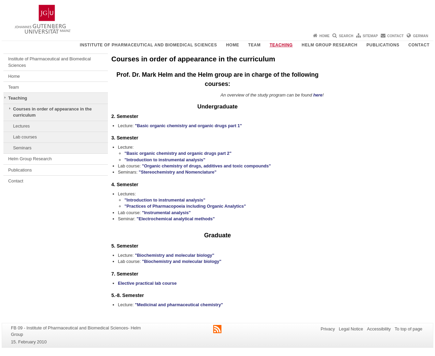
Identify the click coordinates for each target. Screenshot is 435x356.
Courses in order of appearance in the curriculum (52, 112)
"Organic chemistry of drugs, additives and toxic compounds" (206, 165)
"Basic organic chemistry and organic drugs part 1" (188, 125)
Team (254, 45)
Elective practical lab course (147, 283)
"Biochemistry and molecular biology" (174, 255)
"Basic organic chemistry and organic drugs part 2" (177, 153)
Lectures (21, 126)
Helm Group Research (329, 45)
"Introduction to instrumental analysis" (164, 159)
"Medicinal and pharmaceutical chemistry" (179, 304)
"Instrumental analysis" (166, 212)
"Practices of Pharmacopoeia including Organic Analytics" (185, 206)
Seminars (22, 147)
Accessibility (379, 328)
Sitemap (370, 36)
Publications (382, 45)
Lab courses (25, 136)
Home (324, 36)
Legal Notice (351, 328)
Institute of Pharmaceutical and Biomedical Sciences (148, 45)
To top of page (408, 328)
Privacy (328, 328)
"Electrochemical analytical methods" (176, 218)
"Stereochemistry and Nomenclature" (177, 172)
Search (346, 36)
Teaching (281, 45)
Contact (395, 36)
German (420, 36)
